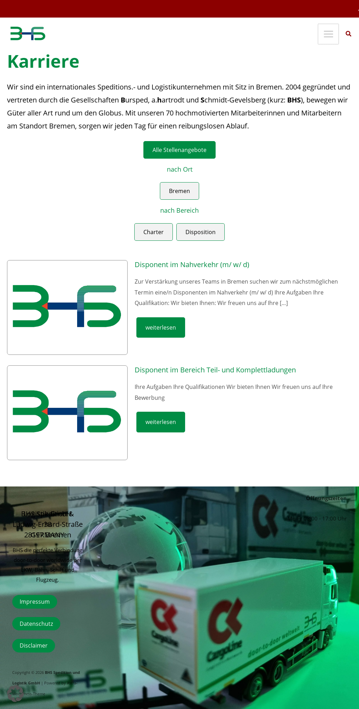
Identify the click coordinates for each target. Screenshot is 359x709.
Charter (153, 232)
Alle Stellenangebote (179, 150)
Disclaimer (34, 645)
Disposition (200, 232)
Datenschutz (36, 623)
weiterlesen (160, 327)
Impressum (35, 601)
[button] (349, 34)
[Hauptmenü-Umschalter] (329, 34)
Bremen (179, 191)
